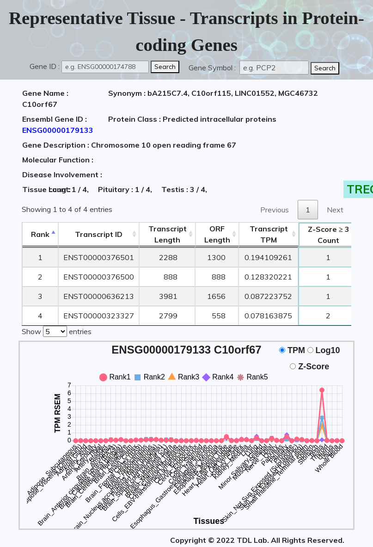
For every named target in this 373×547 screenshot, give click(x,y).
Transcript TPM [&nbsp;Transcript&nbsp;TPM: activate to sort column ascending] (269, 234)
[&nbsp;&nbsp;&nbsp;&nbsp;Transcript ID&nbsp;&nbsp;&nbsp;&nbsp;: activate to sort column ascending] (98, 234)
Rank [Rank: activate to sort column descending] (40, 234)
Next (335, 209)
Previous (274, 209)
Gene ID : (45, 66)
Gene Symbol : (213, 67)
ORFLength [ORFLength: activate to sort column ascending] (217, 234)
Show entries (57, 330)
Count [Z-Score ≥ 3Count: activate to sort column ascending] (328, 234)
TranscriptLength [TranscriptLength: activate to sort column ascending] (167, 234)
